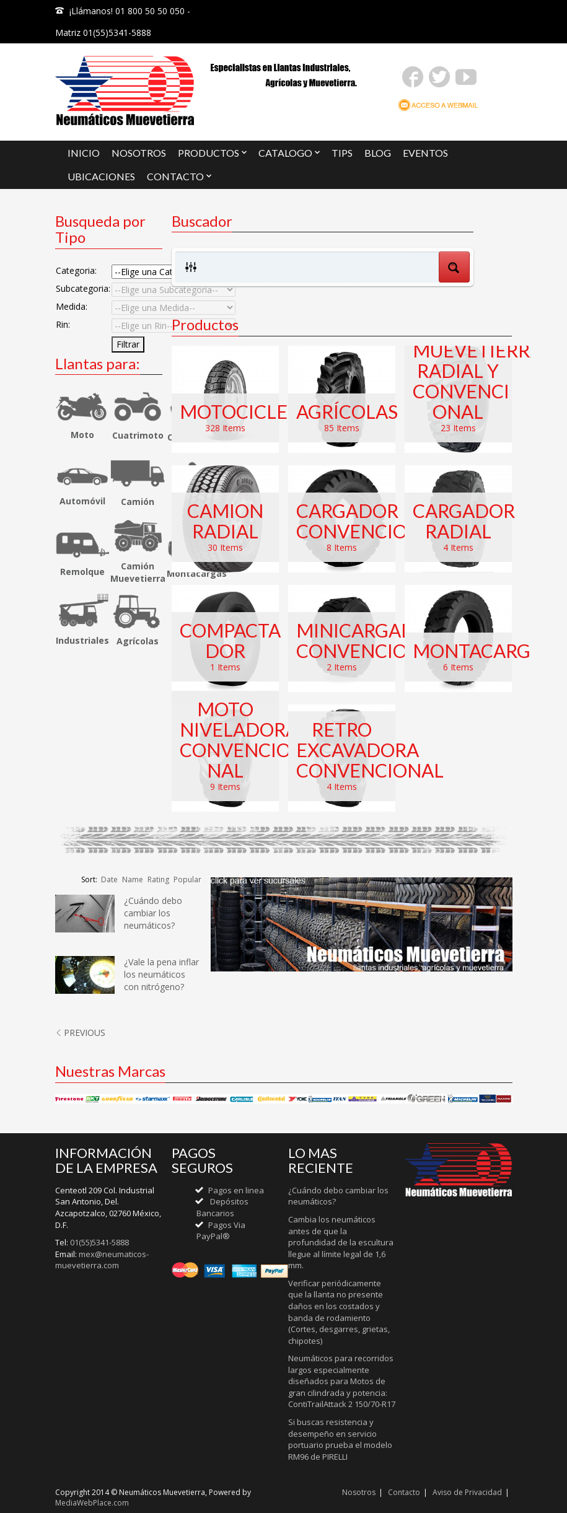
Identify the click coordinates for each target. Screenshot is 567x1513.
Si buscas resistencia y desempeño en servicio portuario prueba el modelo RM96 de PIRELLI (340, 1439)
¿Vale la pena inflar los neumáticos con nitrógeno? (161, 974)
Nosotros (359, 1492)
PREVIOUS (80, 1032)
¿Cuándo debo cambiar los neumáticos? (153, 913)
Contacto (404, 1492)
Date (109, 879)
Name (132, 879)
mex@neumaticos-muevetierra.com (102, 1259)
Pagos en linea (236, 1190)
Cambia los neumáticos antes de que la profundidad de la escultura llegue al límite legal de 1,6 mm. (340, 1242)
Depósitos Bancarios (222, 1207)
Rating (158, 879)
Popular (187, 879)
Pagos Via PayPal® (220, 1230)
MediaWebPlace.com (92, 1503)
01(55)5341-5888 (99, 1242)
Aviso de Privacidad (467, 1492)
